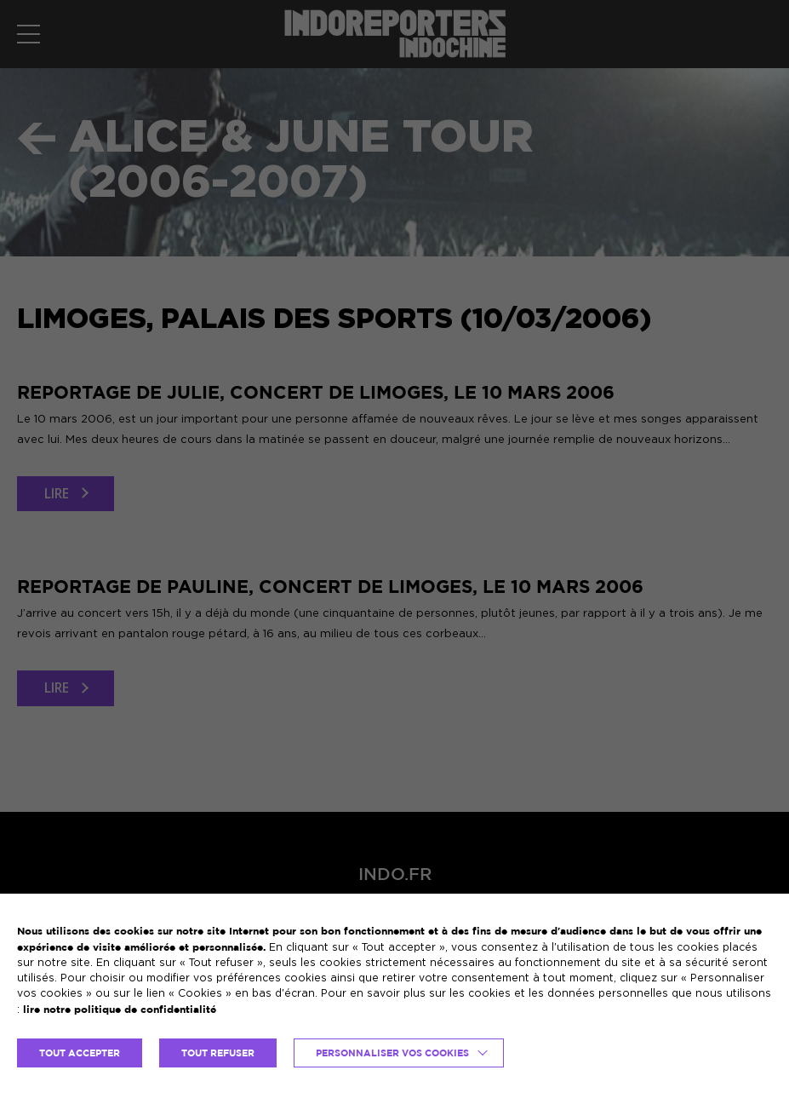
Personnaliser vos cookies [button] (392, 1053)
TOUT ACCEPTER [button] (79, 1053)
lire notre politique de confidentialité (119, 1009)
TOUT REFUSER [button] (217, 1053)
